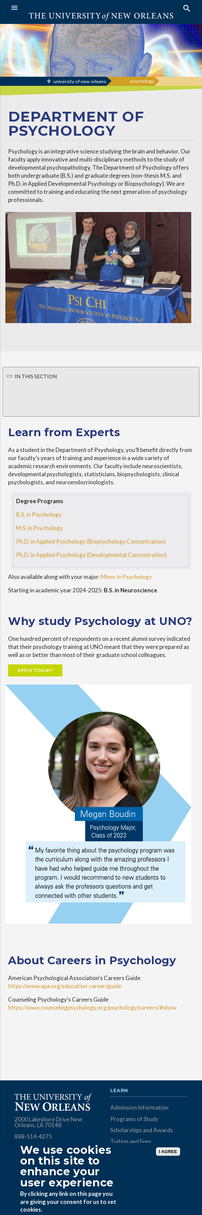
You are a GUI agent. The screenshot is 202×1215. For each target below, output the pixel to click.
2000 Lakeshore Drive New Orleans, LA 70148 (48, 1122)
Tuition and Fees (130, 1141)
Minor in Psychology (126, 576)
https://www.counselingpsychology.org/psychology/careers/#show (92, 1007)
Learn (119, 1091)
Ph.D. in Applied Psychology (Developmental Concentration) (91, 554)
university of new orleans (79, 81)
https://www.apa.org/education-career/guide (64, 986)
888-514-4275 (33, 1136)
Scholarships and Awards (141, 1130)
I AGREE (168, 1151)
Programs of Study (134, 1118)
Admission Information (139, 1107)
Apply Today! (35, 670)
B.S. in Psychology (39, 514)
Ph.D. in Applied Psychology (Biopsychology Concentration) (91, 541)
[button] (54, 8)
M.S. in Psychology (39, 527)
